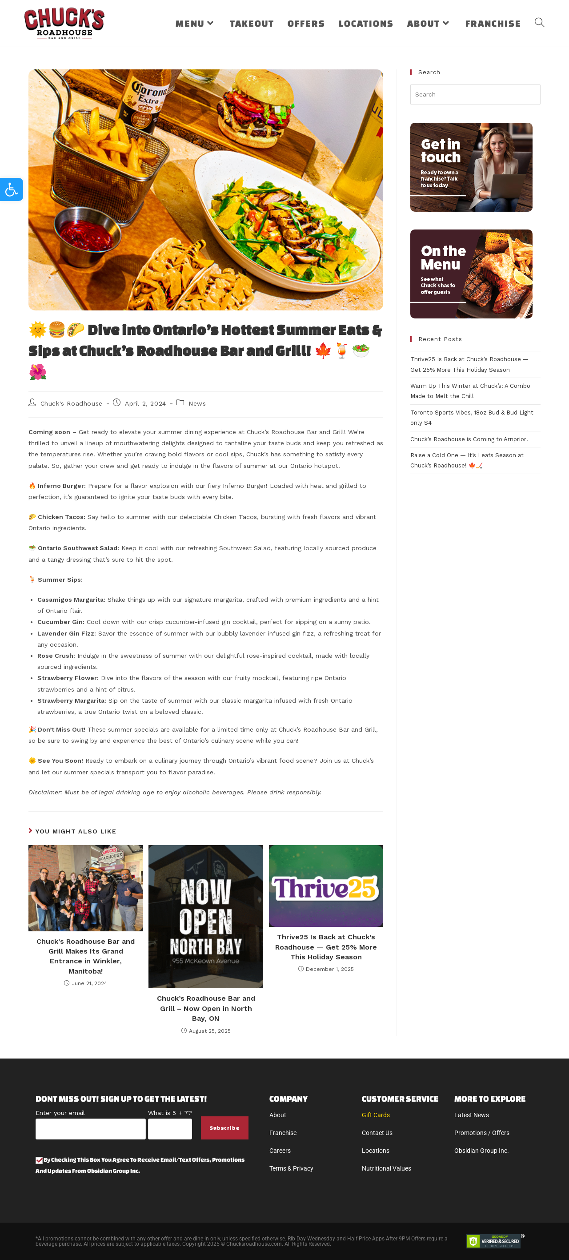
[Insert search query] (475, 94)
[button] (11, 189)
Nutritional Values (386, 1168)
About (277, 1115)
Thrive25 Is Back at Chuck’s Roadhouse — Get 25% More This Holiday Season (326, 947)
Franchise (283, 1132)
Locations (375, 1150)
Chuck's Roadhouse (71, 403)
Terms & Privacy (291, 1168)
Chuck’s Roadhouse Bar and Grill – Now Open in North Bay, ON (206, 1008)
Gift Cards (376, 1115)
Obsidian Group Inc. (481, 1150)
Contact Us (377, 1132)
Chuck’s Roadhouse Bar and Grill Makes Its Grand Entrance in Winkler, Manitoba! (85, 956)
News (197, 403)
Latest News (471, 1115)
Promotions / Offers (481, 1132)
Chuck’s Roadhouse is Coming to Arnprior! (469, 439)
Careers (280, 1150)
